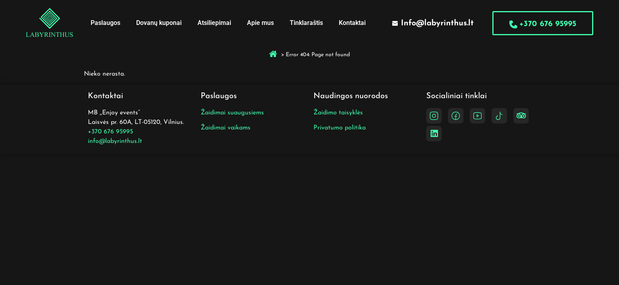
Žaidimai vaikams (226, 128)
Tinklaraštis (306, 23)
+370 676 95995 (110, 132)
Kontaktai (352, 23)
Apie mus (260, 23)
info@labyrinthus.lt (115, 141)
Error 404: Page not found (318, 55)
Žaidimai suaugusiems (232, 113)
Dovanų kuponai (159, 23)
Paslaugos (105, 23)
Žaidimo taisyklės (338, 113)
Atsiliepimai (214, 23)
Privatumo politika (339, 128)
